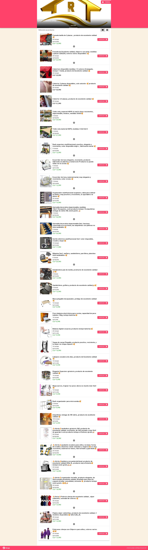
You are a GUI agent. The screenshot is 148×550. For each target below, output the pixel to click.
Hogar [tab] (73, 25)
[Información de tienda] (106, 2)
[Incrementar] (102, 39)
